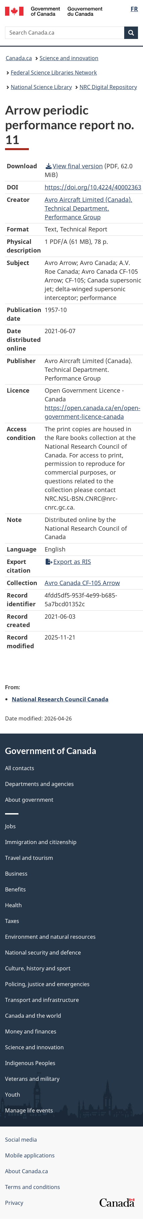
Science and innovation (69, 58)
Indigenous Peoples (30, 1063)
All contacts (19, 768)
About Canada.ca (26, 1171)
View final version (74, 166)
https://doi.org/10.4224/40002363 (93, 187)
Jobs (10, 826)
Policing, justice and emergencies (47, 984)
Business (16, 873)
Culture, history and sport (37, 968)
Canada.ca (19, 58)
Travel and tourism (29, 858)
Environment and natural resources (50, 936)
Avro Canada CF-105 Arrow (82, 583)
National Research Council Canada (60, 699)
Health (13, 905)
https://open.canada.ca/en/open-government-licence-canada (92, 412)
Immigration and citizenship (41, 842)
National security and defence (43, 952)
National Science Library (41, 87)
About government (29, 799)
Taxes (12, 921)
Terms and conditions (32, 1187)
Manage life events (29, 1110)
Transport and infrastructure (42, 1000)
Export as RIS (68, 562)
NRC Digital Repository (108, 87)
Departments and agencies (39, 784)
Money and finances (30, 1031)
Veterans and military (32, 1079)
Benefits (15, 889)
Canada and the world (33, 1015)
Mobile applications (30, 1155)
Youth (12, 1094)
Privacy (14, 1202)
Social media (21, 1139)
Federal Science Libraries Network (54, 72)
